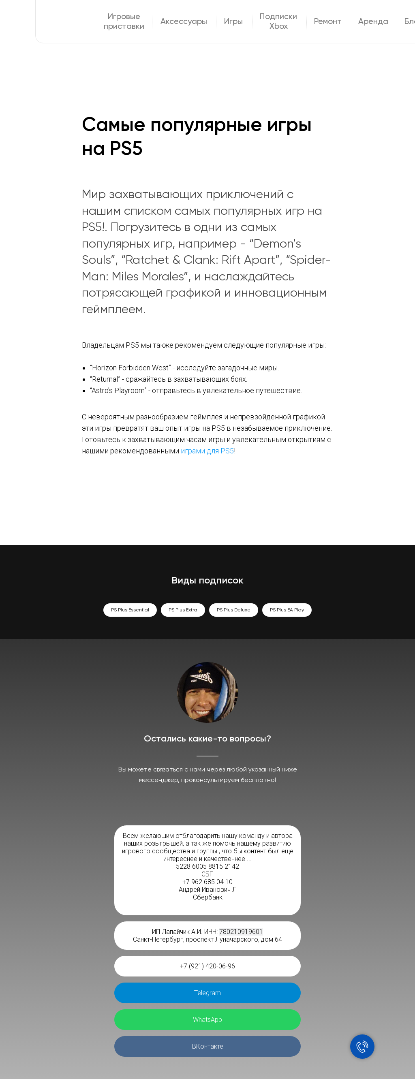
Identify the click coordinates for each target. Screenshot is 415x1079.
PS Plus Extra (183, 610)
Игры (233, 22)
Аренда (373, 22)
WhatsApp (207, 1019)
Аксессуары (183, 22)
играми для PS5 (207, 451)
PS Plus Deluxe (233, 610)
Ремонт (328, 22)
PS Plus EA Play (287, 610)
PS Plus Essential (130, 610)
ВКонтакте (207, 1046)
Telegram (207, 993)
